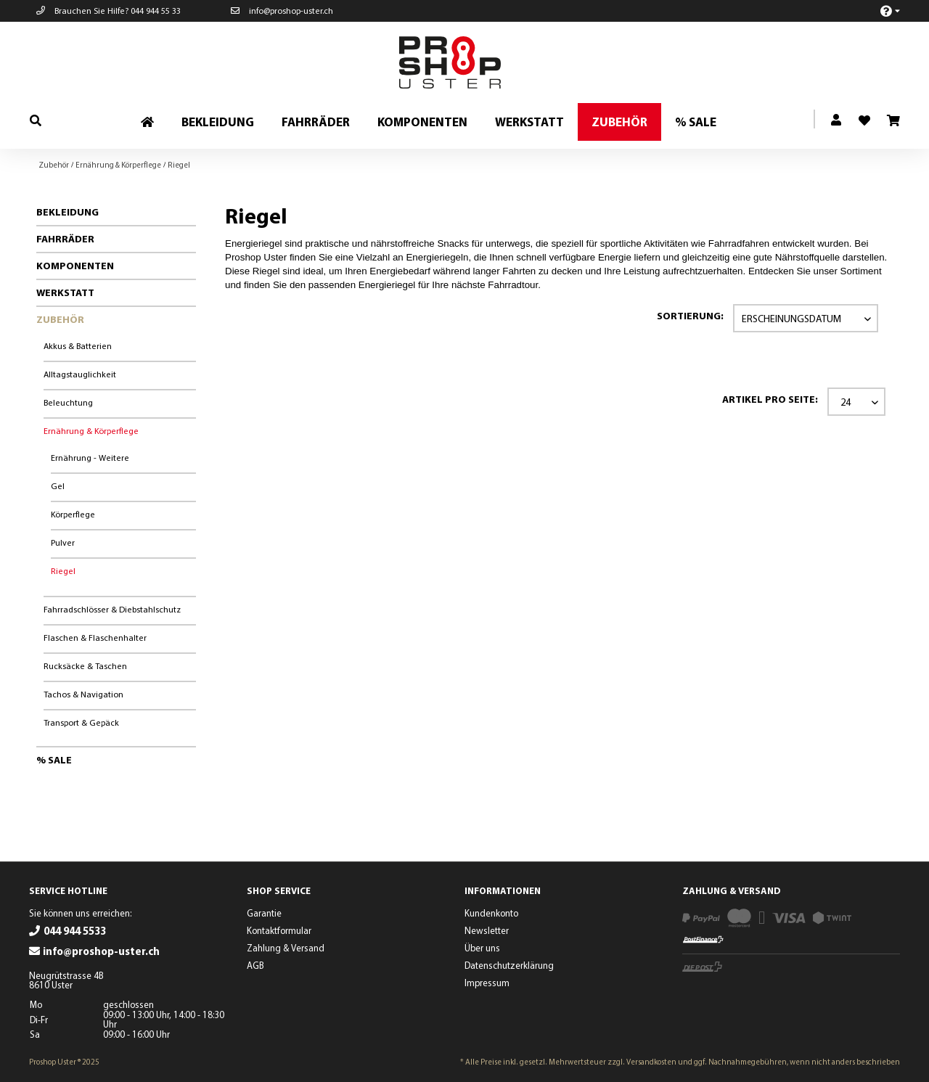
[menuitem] (882, 10)
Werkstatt (65, 292)
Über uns (482, 948)
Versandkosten (651, 1062)
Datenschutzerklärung (509, 965)
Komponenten (75, 265)
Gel (58, 485)
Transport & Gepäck (81, 722)
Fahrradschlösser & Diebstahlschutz (112, 609)
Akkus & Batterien (78, 345)
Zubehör (60, 319)
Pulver (63, 542)
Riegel (63, 570)
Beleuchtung (68, 402)
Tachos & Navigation (83, 694)
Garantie (264, 913)
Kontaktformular (279, 930)
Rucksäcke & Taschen (85, 665)
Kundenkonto (491, 913)
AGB (255, 965)
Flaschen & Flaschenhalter (95, 637)
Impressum (486, 982)
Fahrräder (65, 238)
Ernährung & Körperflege (91, 430)
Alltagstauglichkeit (80, 374)
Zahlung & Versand (285, 948)
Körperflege (73, 514)
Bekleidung (67, 211)
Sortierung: (690, 315)
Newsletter (486, 930)
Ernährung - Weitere (90, 457)
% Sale (54, 759)
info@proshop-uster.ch (282, 10)
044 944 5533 (75, 930)
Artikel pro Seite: (770, 399)
